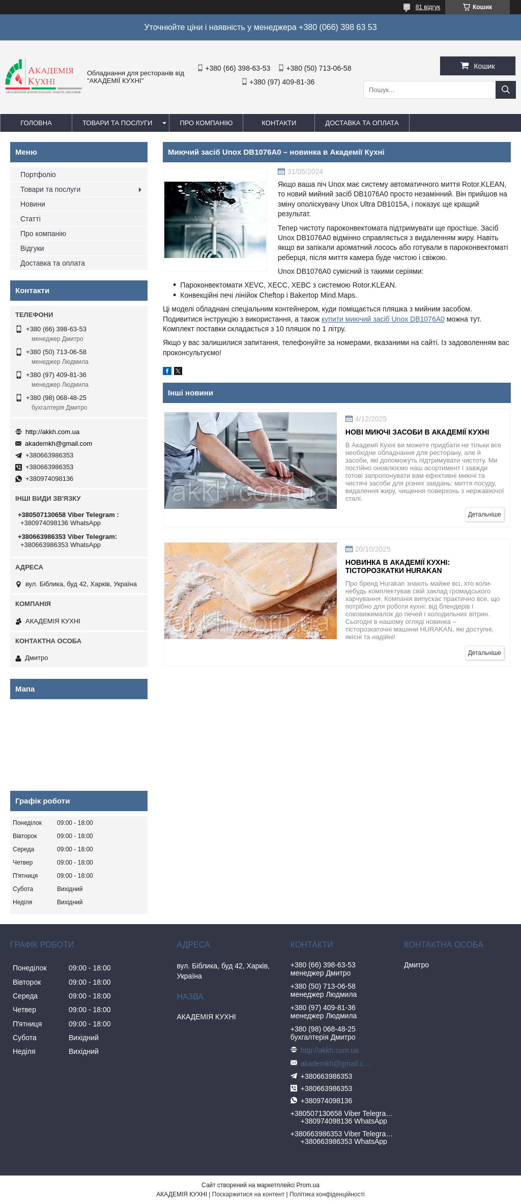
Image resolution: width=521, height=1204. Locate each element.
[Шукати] (506, 90)
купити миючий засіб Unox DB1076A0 (383, 319)
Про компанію (206, 123)
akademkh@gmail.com (58, 443)
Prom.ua (308, 1185)
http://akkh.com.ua (52, 432)
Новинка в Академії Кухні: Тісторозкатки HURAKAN (397, 566)
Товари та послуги (117, 123)
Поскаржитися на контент (248, 1194)
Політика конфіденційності (327, 1194)
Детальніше (484, 514)
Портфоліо (38, 174)
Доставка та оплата (361, 123)
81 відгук (428, 7)
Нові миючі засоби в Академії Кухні (417, 432)
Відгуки (32, 248)
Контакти (279, 123)
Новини (32, 204)
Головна (36, 123)
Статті (30, 219)
